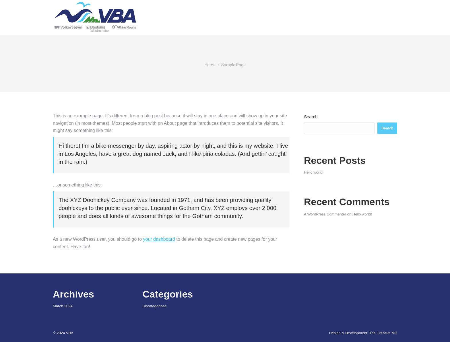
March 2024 (63, 306)
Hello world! (313, 172)
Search (311, 116)
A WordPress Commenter (325, 214)
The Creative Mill (383, 333)
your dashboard (159, 239)
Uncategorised (155, 306)
